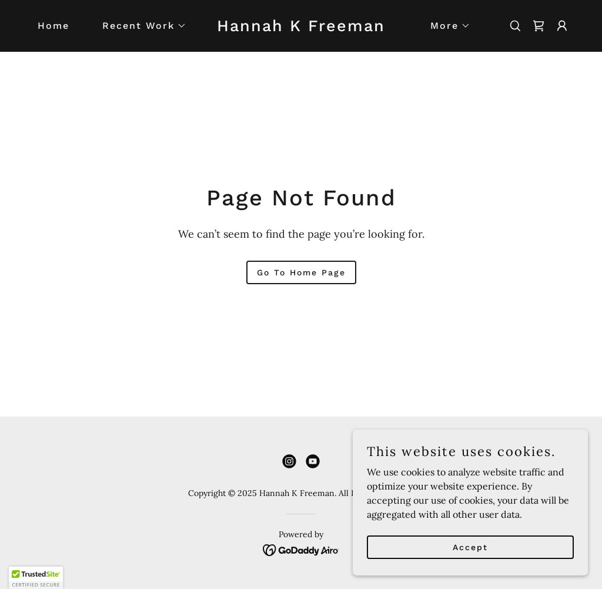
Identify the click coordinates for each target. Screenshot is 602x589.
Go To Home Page (301, 272)
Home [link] (53, 25)
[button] (139, 26)
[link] (301, 28)
